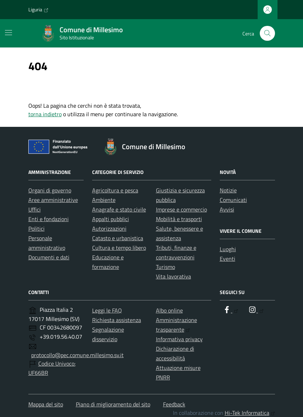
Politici (36, 228)
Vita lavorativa (173, 276)
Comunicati (233, 200)
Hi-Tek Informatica (250, 412)
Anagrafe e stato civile (119, 209)
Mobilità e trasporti (179, 219)
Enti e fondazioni (48, 219)
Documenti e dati (48, 257)
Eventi (227, 258)
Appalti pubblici (110, 219)
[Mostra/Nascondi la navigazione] (8, 32)
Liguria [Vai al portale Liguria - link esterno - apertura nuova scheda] (38, 9)
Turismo (165, 267)
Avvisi (227, 209)
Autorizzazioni (109, 228)
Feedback (174, 404)
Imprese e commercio (181, 209)
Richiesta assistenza (116, 320)
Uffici (34, 209)
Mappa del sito (45, 404)
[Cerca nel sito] (267, 33)
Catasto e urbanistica (117, 238)
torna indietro (45, 114)
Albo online (169, 310)
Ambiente (104, 200)
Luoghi (228, 249)
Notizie (228, 190)
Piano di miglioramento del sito (113, 404)
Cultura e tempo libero (119, 247)
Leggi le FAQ (107, 310)
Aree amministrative (53, 200)
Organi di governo (49, 190)
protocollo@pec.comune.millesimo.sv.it (77, 355)
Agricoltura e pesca (115, 190)
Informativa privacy (179, 339)
